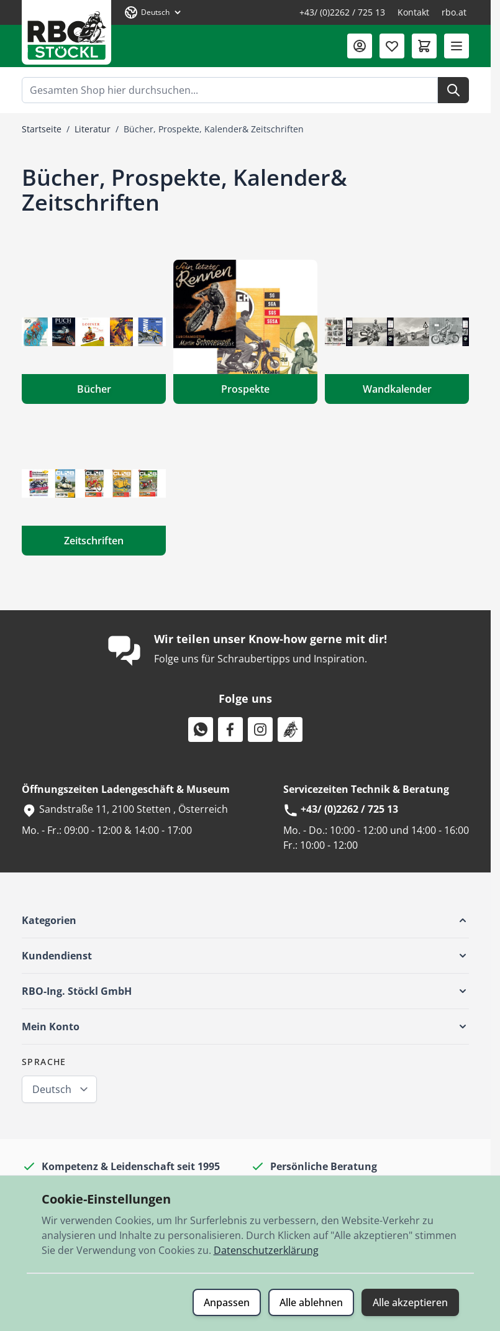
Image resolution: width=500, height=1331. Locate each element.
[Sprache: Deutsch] (153, 12)
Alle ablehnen (311, 1302)
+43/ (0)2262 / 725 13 (342, 12)
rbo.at (454, 12)
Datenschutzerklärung (266, 1250)
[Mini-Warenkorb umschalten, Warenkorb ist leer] (424, 46)
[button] (245, 920)
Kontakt (413, 12)
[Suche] (453, 90)
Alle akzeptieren (410, 1302)
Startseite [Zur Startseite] (41, 129)
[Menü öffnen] (456, 46)
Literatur (93, 129)
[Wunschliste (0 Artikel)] (392, 46)
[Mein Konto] (359, 46)
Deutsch (51, 1089)
